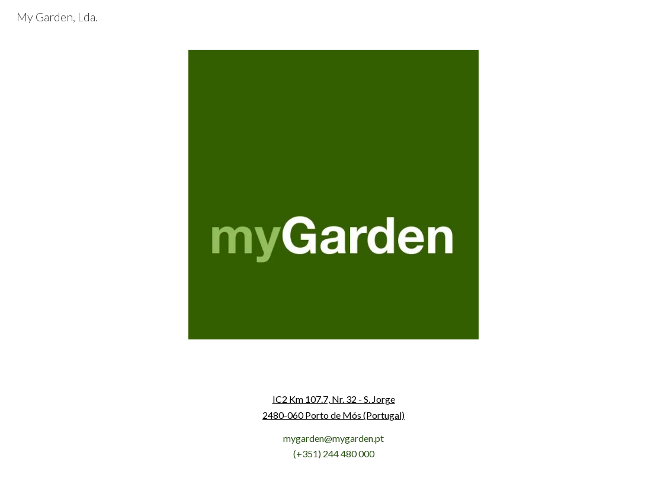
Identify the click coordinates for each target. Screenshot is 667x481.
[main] (333, 427)
